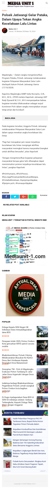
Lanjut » (43, 471)
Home (4, 10)
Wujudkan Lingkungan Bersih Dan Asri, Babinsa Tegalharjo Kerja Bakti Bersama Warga (29, 453)
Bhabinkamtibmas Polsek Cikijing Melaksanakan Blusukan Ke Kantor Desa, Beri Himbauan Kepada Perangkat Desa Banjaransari (17, 359)
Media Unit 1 (31, 484)
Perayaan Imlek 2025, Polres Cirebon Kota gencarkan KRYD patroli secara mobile (18, 344)
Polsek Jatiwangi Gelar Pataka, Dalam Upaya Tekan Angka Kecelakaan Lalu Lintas (25, 19)
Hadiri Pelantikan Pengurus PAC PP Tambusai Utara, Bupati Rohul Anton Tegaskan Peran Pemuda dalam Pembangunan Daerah (28, 421)
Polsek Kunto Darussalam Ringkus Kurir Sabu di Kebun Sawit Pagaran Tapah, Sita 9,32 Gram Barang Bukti (29, 464)
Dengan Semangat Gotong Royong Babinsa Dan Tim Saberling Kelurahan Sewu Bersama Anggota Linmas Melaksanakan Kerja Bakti (28, 443)
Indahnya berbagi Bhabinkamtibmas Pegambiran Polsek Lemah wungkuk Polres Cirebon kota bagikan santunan (18, 387)
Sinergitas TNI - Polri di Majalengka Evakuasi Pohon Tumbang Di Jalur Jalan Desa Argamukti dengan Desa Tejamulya (18, 373)
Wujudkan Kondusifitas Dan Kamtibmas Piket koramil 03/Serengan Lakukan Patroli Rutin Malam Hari (29, 432)
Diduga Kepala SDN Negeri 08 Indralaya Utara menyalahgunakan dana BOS (17, 330)
